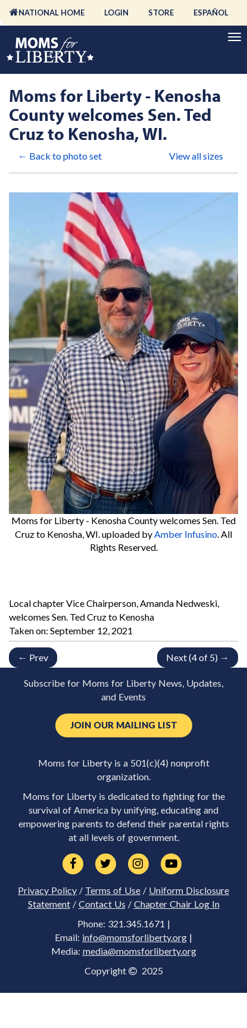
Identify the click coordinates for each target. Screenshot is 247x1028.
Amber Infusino (185, 534)
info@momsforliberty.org (134, 937)
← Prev (33, 657)
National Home (51, 12)
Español (211, 12)
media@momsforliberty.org (139, 951)
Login (116, 12)
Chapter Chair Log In (177, 904)
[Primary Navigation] (234, 36)
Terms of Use (112, 890)
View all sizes (196, 155)
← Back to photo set (60, 155)
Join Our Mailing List (123, 725)
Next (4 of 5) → (197, 657)
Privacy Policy (47, 890)
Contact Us (102, 904)
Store (161, 12)
